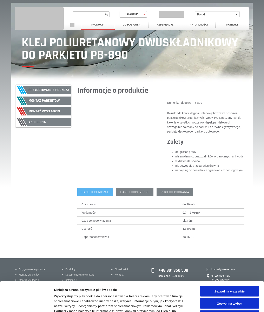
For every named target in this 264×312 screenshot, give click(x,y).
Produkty (98, 24)
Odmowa (229, 286)
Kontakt (232, 24)
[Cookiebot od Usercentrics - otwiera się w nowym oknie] (27, 304)
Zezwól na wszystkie (229, 261)
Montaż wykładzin (44, 111)
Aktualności (199, 24)
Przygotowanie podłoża (48, 89)
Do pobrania (131, 24)
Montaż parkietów (44, 100)
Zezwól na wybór (229, 273)
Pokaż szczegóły (220, 304)
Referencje (165, 24)
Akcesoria (37, 122)
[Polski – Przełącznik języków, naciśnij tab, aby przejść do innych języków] (217, 14)
